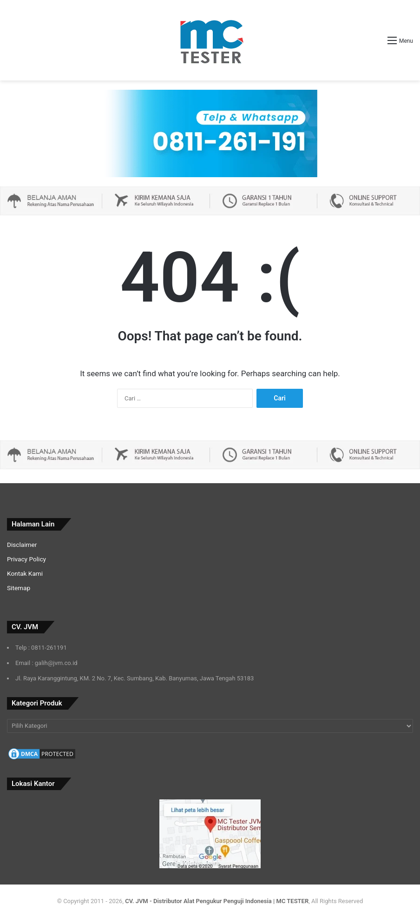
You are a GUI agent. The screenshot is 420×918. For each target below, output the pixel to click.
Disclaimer (22, 544)
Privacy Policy (26, 559)
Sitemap (18, 588)
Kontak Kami (25, 573)
